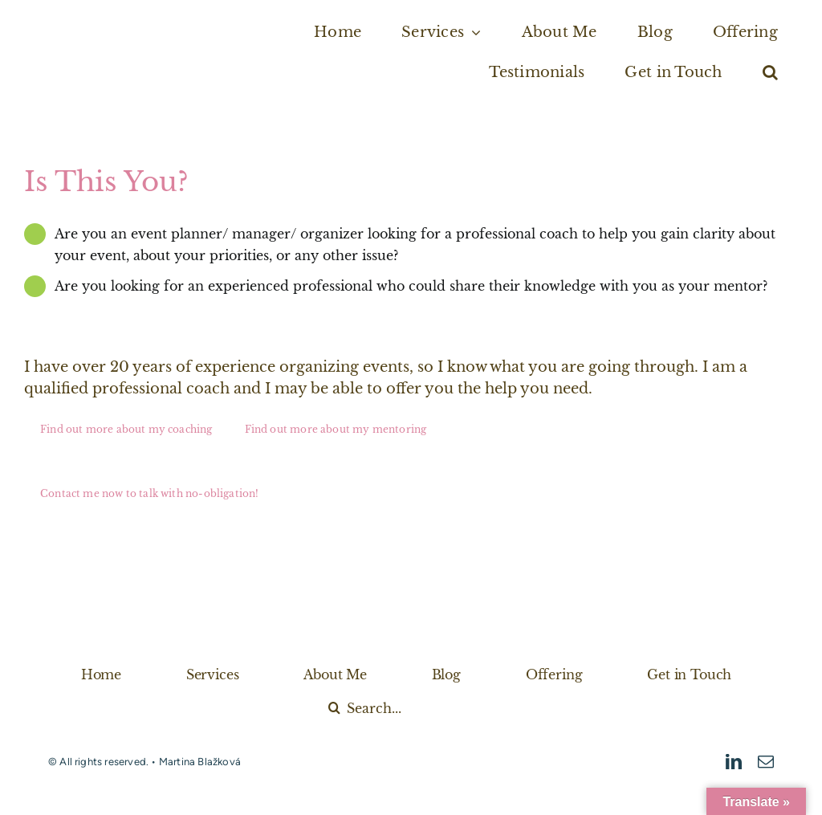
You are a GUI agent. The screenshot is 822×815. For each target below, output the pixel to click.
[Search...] (416, 707)
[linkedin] (734, 762)
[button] (770, 72)
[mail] (766, 762)
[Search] (334, 707)
